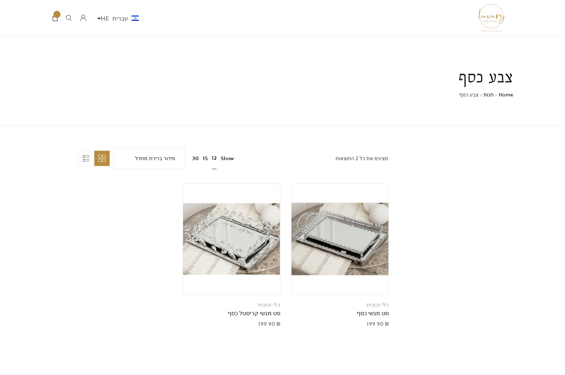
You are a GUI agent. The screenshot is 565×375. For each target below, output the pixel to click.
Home (506, 94)
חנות (489, 94)
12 (214, 158)
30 (195, 158)
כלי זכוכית (377, 304)
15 (205, 158)
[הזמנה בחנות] (149, 158)
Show (227, 158)
